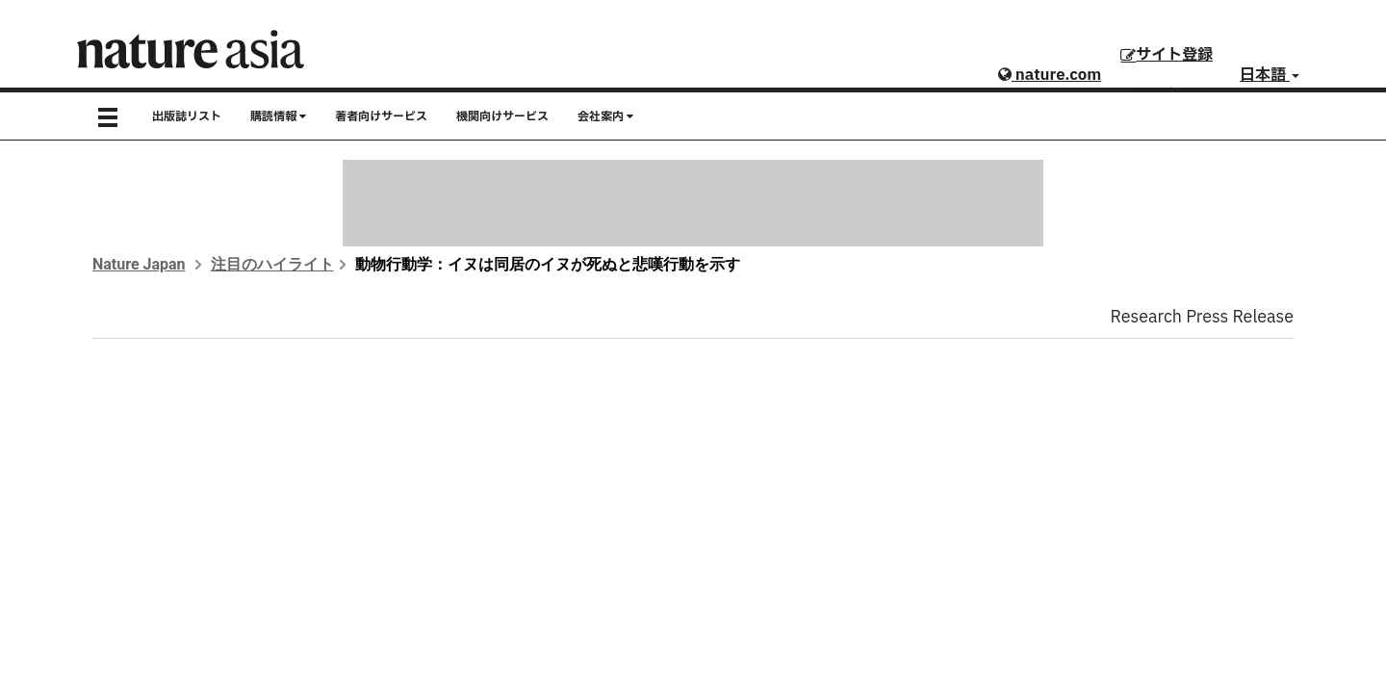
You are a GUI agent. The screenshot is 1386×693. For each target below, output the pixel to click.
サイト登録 (1166, 54)
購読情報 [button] (278, 116)
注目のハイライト (272, 264)
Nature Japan (139, 264)
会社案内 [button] (605, 116)
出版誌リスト (186, 116)
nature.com (1049, 75)
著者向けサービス (381, 116)
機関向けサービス (502, 116)
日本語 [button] (1269, 75)
